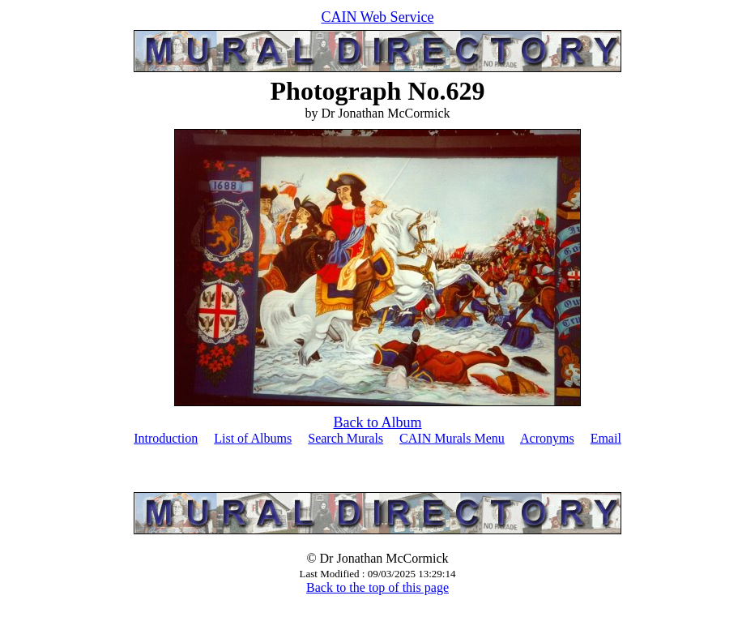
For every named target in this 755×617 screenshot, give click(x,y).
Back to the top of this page (377, 587)
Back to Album (378, 422)
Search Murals (345, 438)
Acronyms (547, 438)
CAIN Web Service (377, 17)
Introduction (166, 438)
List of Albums (253, 438)
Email (606, 438)
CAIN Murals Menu (452, 438)
